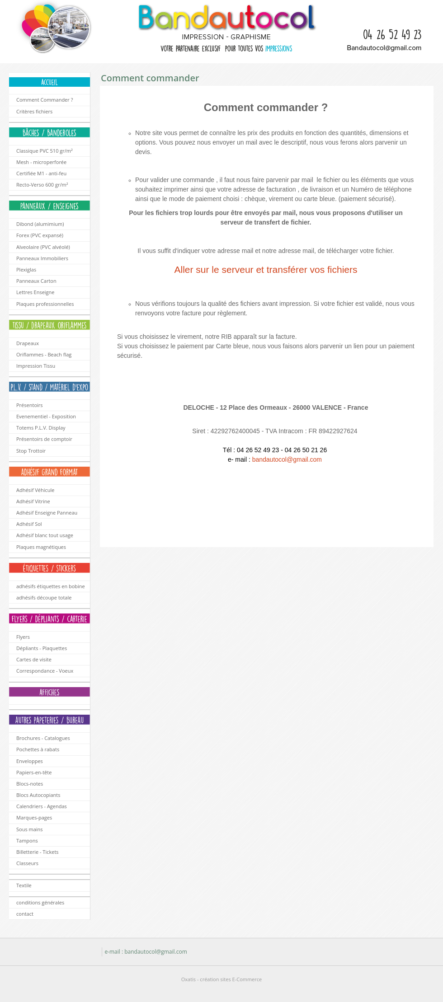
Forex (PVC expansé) (39, 235)
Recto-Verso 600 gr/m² (42, 184)
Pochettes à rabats (37, 749)
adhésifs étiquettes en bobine (50, 586)
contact (24, 913)
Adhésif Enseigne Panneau (46, 512)
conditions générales (40, 902)
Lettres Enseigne (35, 292)
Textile (24, 885)
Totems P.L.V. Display (41, 427)
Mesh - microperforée (41, 162)
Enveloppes (29, 761)
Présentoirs (29, 405)
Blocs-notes (29, 783)
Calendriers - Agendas (41, 806)
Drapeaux (27, 343)
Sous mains (29, 829)
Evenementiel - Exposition (46, 416)
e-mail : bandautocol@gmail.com (145, 951)
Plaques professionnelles (45, 303)
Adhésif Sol (29, 523)
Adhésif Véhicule (35, 490)
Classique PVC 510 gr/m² (44, 150)
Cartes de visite (34, 659)
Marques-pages (34, 817)
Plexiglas (26, 269)
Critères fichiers (34, 111)
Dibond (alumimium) (40, 223)
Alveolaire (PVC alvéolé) (43, 246)
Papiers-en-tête (34, 772)
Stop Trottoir (31, 450)
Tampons (27, 840)
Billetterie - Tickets (37, 851)
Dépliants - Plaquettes (41, 648)
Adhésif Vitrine (33, 501)
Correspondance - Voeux (44, 670)
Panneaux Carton (36, 280)
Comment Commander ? (44, 99)
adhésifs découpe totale (43, 597)
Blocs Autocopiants (38, 794)
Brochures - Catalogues (43, 738)
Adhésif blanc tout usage (44, 535)
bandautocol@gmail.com (287, 459)
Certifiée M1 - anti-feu (41, 173)
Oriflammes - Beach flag (43, 354)
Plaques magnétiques (41, 546)
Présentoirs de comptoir (44, 438)
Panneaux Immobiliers (42, 258)
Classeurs (27, 863)
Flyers (23, 636)
